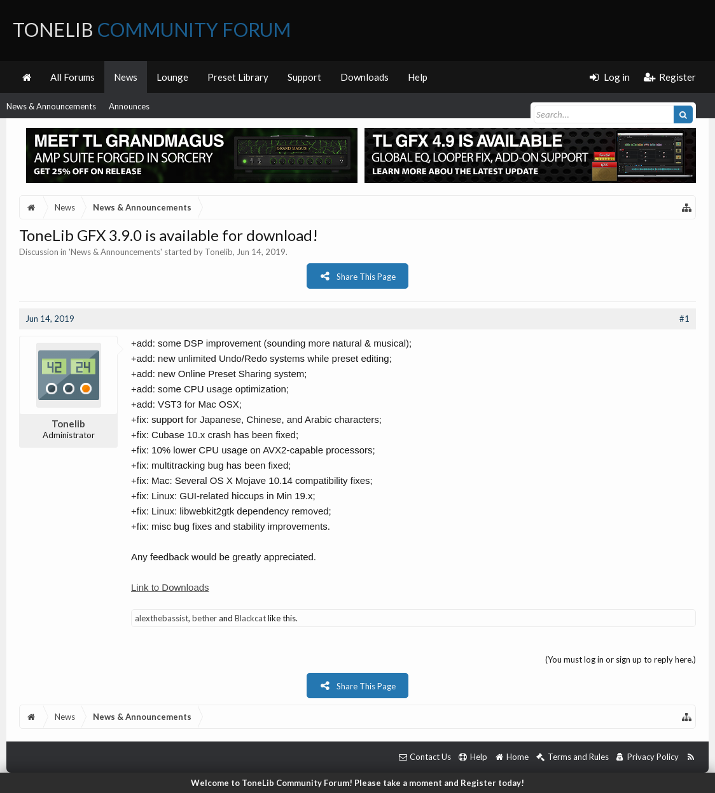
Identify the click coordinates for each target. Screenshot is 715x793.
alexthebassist (161, 618)
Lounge (172, 77)
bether (204, 618)
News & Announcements (51, 106)
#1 (684, 319)
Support (304, 77)
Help (417, 77)
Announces (129, 106)
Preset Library (237, 77)
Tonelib (219, 252)
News (125, 77)
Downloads (364, 77)
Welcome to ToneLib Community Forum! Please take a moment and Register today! (357, 783)
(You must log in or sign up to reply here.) (620, 659)
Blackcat (250, 618)
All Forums (72, 77)
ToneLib (152, 29)
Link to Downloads (170, 587)
